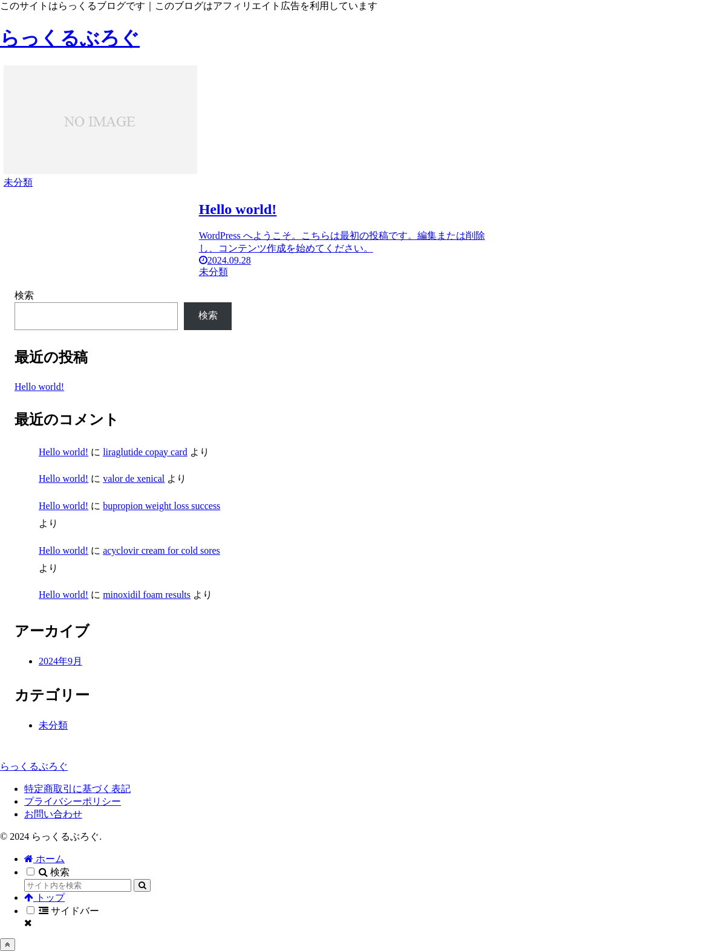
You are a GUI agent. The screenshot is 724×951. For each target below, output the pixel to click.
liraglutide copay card (145, 452)
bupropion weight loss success (161, 506)
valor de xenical (134, 478)
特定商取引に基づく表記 (77, 789)
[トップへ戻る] (7, 944)
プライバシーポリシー (72, 801)
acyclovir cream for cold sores (161, 550)
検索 (24, 295)
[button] (142, 885)
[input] (77, 885)
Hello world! (39, 386)
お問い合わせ (53, 814)
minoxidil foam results (147, 594)
